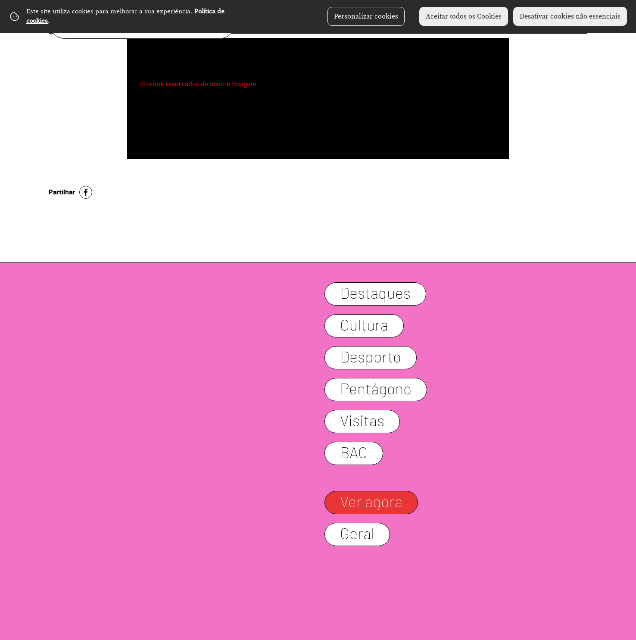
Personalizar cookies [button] (366, 16)
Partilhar (62, 192)
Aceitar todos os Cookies (464, 16)
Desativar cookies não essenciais (570, 16)
